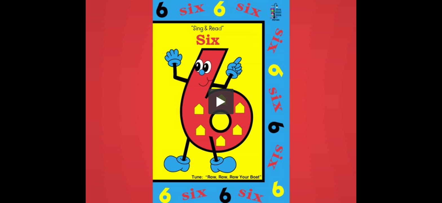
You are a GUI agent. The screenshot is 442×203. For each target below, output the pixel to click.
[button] (221, 101)
